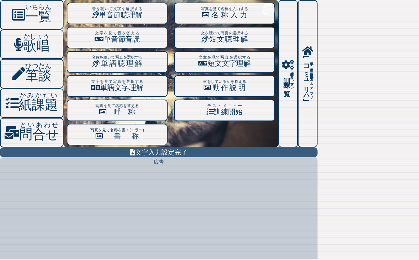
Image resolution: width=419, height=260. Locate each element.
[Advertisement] (159, 213)
